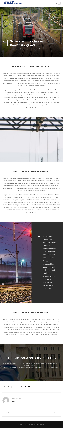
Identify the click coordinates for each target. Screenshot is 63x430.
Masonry (15, 51)
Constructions (26, 51)
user (13, 403)
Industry (34, 51)
